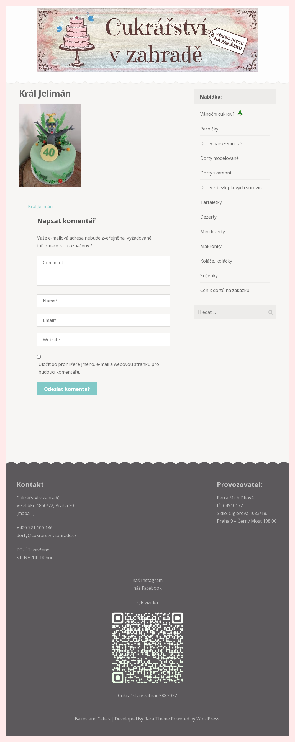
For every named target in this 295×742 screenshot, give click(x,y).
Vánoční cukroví (221, 114)
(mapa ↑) (25, 513)
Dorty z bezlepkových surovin (231, 187)
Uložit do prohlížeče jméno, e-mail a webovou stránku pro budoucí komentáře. (99, 368)
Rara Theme (157, 719)
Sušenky (209, 276)
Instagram (152, 580)
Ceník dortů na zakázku (224, 290)
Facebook (152, 588)
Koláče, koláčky (216, 261)
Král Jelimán (40, 206)
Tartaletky (211, 202)
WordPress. (208, 719)
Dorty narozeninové (221, 143)
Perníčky (209, 129)
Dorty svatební (215, 173)
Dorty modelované (219, 158)
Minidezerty (212, 231)
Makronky (211, 246)
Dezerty (208, 217)
